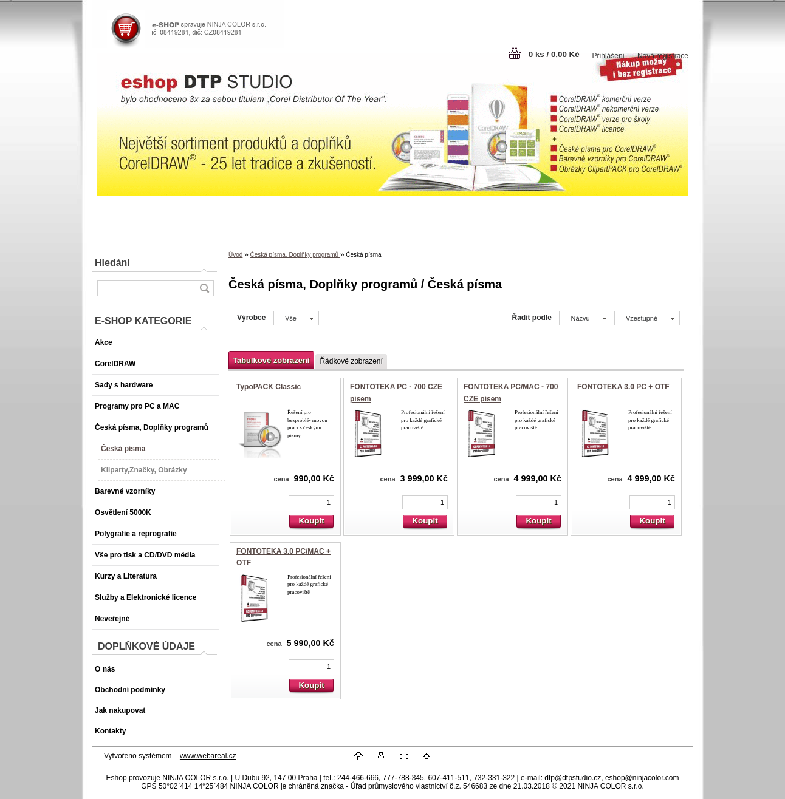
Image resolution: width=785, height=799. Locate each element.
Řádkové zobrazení (351, 361)
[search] (204, 288)
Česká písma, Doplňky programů (295, 254)
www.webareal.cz (208, 756)
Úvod (235, 254)
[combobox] (585, 318)
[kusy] (311, 502)
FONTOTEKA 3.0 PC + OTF (623, 386)
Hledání (112, 262)
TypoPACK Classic (268, 386)
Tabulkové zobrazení (271, 360)
